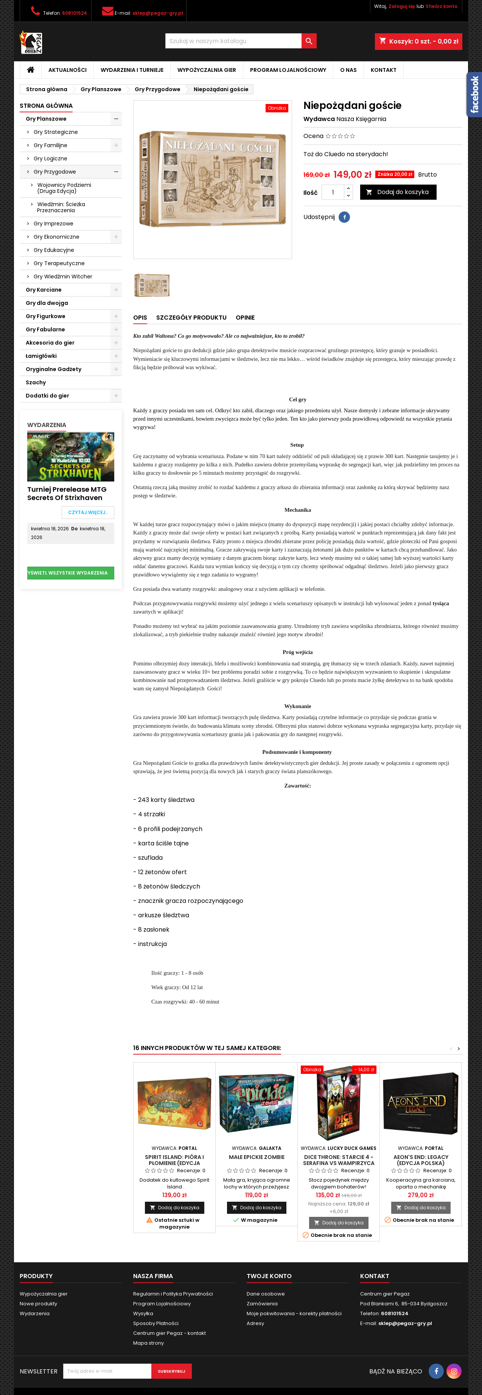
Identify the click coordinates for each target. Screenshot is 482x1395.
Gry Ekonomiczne (56, 237)
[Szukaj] (241, 40)
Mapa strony (148, 1343)
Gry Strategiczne (56, 132)
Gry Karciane (44, 290)
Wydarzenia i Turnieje (132, 70)
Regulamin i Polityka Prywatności (173, 1293)
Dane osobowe (266, 1293)
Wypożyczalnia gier (206, 70)
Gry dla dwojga (47, 303)
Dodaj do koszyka (397, 192)
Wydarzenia (46, 425)
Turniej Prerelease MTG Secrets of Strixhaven (67, 493)
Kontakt (383, 70)
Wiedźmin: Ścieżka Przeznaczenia (61, 207)
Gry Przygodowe (55, 172)
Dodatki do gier (47, 395)
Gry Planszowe (46, 119)
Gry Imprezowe (53, 223)
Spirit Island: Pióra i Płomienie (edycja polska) (174, 1163)
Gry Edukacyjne (54, 250)
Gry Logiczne (50, 158)
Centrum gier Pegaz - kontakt (169, 1333)
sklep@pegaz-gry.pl (157, 13)
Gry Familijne (50, 145)
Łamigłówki (41, 356)
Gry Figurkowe (45, 316)
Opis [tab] (140, 317)
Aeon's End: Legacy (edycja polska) (420, 1160)
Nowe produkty (38, 1303)
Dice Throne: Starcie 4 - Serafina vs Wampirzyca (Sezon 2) (339, 1163)
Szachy (36, 382)
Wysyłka (143, 1313)
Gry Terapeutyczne (59, 263)
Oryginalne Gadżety (53, 369)
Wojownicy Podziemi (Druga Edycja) (64, 188)
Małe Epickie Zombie (257, 1157)
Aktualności (67, 70)
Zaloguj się (402, 6)
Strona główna (46, 105)
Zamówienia (262, 1303)
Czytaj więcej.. (88, 512)
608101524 (74, 13)
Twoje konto (269, 1276)
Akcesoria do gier (50, 342)
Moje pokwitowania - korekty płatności (294, 1313)
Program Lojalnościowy (288, 70)
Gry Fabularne (45, 329)
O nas (348, 70)
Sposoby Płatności (156, 1323)
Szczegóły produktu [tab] (191, 317)
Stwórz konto (441, 6)
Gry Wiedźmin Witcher (63, 276)
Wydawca (319, 119)
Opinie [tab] (245, 317)
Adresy (255, 1323)
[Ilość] (333, 192)
